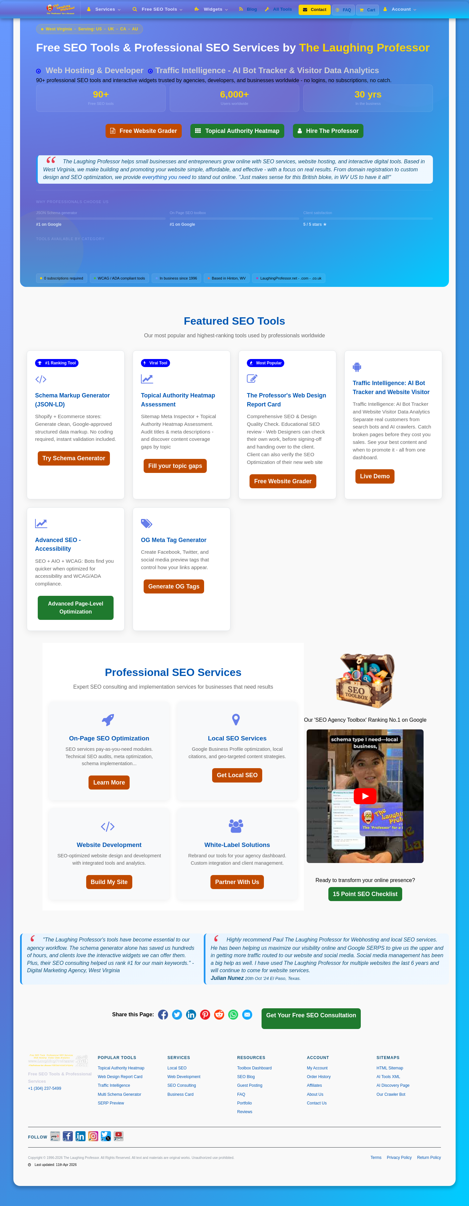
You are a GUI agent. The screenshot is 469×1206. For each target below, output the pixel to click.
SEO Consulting (181, 1085)
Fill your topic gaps (175, 466)
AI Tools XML (388, 1076)
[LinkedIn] (80, 1137)
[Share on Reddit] (219, 1015)
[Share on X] (177, 1015)
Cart (367, 10)
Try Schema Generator (73, 458)
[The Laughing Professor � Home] (63, 9)
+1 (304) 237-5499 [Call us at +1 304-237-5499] (44, 1088)
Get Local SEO (237, 775)
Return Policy (429, 1157)
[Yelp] (55, 1137)
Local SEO (176, 1068)
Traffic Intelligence (114, 1085)
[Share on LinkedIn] (191, 1015)
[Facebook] (68, 1137)
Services (105, 9)
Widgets (212, 9)
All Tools (278, 9)
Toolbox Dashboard (254, 1068)
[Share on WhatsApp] (233, 1015)
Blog (248, 9)
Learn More (109, 782)
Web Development (183, 1076)
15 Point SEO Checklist (365, 894)
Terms (375, 1157)
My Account (317, 1068)
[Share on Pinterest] (205, 1015)
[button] (365, 796)
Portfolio (244, 1103)
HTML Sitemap (389, 1068)
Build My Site (109, 882)
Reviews (244, 1111)
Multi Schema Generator (119, 1094)
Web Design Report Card (120, 1076)
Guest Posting (249, 1085)
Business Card (180, 1094)
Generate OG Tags (173, 586)
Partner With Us (237, 882)
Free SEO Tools (159, 9)
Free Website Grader (143, 131)
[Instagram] (93, 1137)
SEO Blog (246, 1076)
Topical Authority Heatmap (237, 131)
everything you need (166, 177)
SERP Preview (111, 1103)
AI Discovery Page (393, 1085)
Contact (314, 9)
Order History (319, 1076)
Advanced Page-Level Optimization (75, 608)
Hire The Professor (328, 131)
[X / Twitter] (106, 1137)
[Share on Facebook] (163, 1015)
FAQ (343, 10)
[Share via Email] (247, 1015)
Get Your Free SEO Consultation (311, 1015)
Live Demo (375, 476)
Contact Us (317, 1103)
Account (401, 9)
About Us (315, 1094)
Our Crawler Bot (390, 1094)
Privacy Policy (399, 1157)
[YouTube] (119, 1137)
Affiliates (314, 1085)
